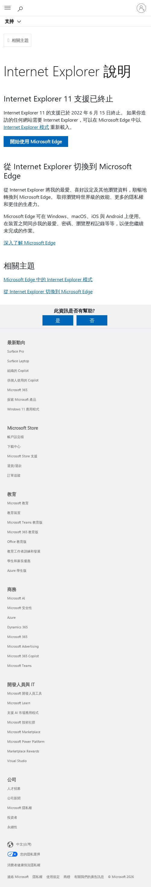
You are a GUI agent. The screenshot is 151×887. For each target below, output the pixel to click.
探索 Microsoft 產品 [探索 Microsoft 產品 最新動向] (21, 399)
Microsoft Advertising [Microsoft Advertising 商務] (23, 646)
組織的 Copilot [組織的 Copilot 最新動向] (18, 370)
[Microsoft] (75, 4)
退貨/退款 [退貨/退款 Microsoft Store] (14, 465)
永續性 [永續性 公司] (12, 827)
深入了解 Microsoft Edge (29, 242)
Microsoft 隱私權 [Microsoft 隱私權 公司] (19, 807)
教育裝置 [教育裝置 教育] (13, 512)
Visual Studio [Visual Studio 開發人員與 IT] (17, 760)
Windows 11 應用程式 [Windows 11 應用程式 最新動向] (23, 409)
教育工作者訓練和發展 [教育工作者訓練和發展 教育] (23, 551)
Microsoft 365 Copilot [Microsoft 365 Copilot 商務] (23, 656)
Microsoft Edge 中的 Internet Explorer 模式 (48, 279)
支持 (10, 21)
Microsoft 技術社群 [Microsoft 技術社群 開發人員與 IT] (21, 722)
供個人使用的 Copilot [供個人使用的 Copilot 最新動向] (23, 380)
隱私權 (37, 876)
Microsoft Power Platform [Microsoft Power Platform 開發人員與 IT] (25, 741)
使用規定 (53, 876)
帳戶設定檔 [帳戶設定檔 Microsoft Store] (15, 436)
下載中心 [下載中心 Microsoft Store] (13, 446)
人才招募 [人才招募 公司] (13, 788)
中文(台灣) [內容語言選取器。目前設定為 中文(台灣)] (23, 844)
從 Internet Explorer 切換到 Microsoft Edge (48, 291)
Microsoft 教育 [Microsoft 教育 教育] (18, 503)
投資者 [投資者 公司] (12, 817)
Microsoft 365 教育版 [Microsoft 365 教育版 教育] (22, 532)
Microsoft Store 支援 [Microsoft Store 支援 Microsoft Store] (22, 456)
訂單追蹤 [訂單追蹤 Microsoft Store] (13, 475)
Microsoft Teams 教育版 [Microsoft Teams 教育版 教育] (24, 522)
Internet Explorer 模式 (26, 127)
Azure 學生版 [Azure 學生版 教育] (17, 570)
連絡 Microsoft (18, 876)
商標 (67, 876)
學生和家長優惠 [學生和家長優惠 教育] (18, 561)
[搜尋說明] (21, 8)
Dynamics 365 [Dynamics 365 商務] (17, 627)
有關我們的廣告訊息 (89, 876)
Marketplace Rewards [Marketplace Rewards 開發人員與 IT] (23, 751)
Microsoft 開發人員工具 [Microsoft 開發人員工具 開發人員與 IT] (24, 693)
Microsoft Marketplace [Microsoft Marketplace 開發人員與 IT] (23, 732)
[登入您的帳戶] (141, 8)
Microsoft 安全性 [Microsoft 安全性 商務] (19, 607)
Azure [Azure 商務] (11, 617)
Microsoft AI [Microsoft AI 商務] (16, 598)
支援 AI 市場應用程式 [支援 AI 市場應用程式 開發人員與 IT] (23, 712)
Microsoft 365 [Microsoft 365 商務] (17, 636)
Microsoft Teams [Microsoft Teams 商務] (19, 665)
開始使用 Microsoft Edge (36, 141)
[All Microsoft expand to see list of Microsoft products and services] (7, 8)
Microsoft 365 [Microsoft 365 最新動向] (17, 389)
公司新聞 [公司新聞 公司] (13, 798)
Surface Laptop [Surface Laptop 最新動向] (18, 361)
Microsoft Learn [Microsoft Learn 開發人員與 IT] (18, 703)
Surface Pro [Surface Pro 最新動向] (15, 351)
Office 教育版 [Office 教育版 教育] (17, 541)
